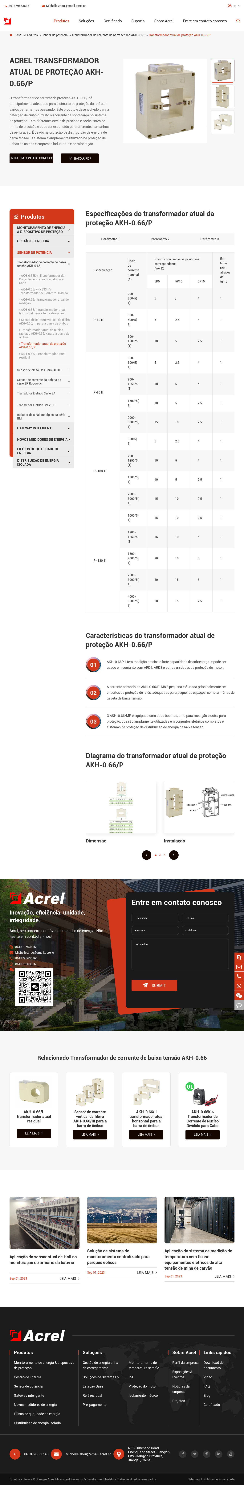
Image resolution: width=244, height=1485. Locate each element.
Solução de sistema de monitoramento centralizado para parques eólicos (118, 1257)
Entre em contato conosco (205, 21)
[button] (146, 855)
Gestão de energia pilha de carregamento (100, 1365)
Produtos (61, 21)
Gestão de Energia (33, 241)
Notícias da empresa (181, 1389)
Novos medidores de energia (42, 439)
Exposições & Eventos (182, 1374)
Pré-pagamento (95, 1405)
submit (154, 985)
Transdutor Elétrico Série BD (36, 405)
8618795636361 (17, 6)
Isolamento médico (143, 1395)
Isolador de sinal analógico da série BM (41, 416)
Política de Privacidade (219, 1479)
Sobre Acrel (163, 21)
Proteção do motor (143, 1386)
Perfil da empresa (185, 1363)
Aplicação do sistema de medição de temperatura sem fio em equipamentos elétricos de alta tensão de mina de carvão (198, 1260)
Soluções (86, 21)
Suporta (138, 21)
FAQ (207, 1386)
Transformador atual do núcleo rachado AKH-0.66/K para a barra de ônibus (44, 333)
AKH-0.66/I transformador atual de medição (44, 301)
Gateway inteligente (35, 428)
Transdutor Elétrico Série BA (36, 393)
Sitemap (194, 1479)
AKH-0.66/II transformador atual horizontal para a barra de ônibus (42, 311)
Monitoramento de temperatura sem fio (144, 1365)
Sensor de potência (55, 35)
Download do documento (214, 1365)
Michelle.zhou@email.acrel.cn (63, 6)
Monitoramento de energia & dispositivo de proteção (41, 230)
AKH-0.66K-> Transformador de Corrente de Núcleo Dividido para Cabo (41, 279)
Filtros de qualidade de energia (38, 451)
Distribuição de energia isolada (38, 462)
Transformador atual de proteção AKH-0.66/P (179, 35)
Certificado (113, 21)
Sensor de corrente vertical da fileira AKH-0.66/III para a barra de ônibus (44, 321)
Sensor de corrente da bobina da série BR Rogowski (39, 381)
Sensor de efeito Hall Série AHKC (39, 370)
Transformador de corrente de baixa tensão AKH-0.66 (108, 35)
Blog (207, 1395)
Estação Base (93, 1386)
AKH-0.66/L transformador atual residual (42, 355)
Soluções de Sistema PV (101, 1377)
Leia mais (34, 1133)
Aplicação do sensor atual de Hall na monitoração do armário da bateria (43, 1260)
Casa (17, 35)
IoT (131, 1377)
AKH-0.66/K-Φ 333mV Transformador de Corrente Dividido (43, 291)
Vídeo (208, 1377)
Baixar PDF (80, 158)
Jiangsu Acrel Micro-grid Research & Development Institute (76, 1479)
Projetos (178, 1401)
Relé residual (92, 1395)
